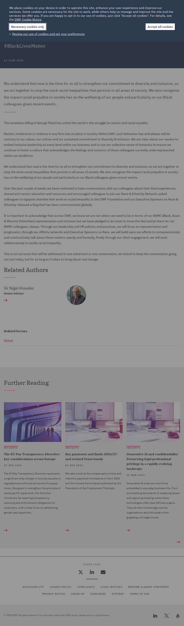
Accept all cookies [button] (160, 27)
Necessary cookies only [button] (27, 27)
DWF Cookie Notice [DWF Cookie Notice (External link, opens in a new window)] (28, 19)
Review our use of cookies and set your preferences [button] (48, 34)
